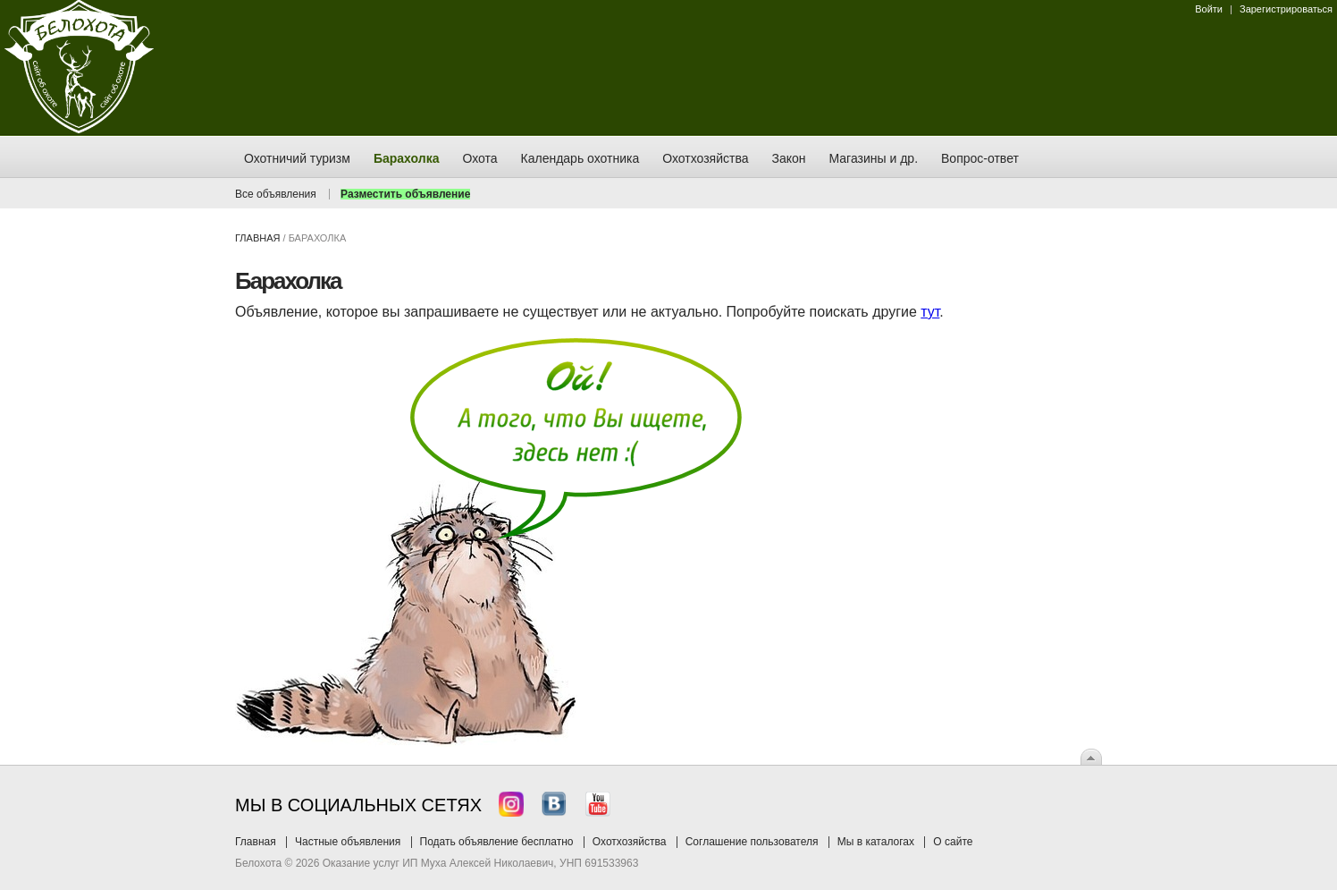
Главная (257, 238)
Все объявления (275, 194)
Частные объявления (347, 841)
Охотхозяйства (630, 841)
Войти (1209, 9)
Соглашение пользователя (752, 841)
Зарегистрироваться (1286, 9)
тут (930, 311)
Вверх (1091, 757)
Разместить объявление (405, 194)
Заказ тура (13, 273)
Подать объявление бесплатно (497, 841)
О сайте (952, 841)
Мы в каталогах (875, 841)
